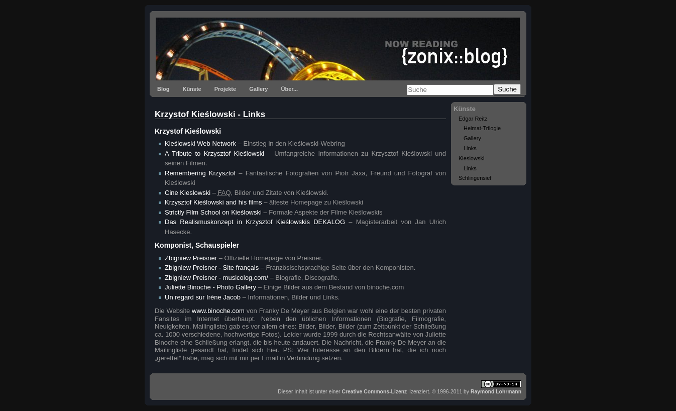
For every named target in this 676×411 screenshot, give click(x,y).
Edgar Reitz (473, 119)
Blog (163, 89)
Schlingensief (475, 178)
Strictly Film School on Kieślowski (213, 212)
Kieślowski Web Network (200, 143)
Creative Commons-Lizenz (374, 391)
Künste (191, 89)
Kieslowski (471, 158)
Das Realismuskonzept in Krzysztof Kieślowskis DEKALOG (255, 222)
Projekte (225, 89)
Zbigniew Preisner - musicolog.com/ (216, 277)
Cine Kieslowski (187, 192)
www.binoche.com (218, 311)
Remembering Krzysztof (200, 173)
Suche (507, 89)
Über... (289, 89)
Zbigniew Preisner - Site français (212, 267)
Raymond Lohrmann (496, 391)
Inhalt (300, 391)
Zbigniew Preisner (191, 258)
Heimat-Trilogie (482, 128)
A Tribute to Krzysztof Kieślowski (214, 153)
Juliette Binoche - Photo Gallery (210, 287)
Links (470, 148)
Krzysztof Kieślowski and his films (213, 202)
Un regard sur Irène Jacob (203, 297)
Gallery (258, 89)
